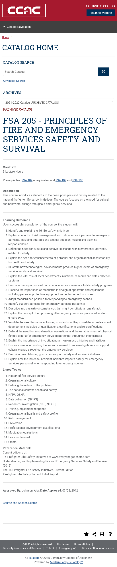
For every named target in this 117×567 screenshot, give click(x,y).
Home (5, 37)
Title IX (50, 548)
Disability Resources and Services (22, 548)
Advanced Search (14, 81)
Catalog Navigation (19, 27)
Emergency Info (68, 548)
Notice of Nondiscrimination (98, 548)
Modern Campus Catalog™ (66, 562)
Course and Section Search (20, 503)
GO (103, 71)
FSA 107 (61, 180)
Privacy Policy (82, 544)
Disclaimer (63, 544)
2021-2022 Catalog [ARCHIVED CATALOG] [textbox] (32, 102)
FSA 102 (27, 180)
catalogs (34, 558)
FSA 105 (77, 180)
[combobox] (58, 102)
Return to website (100, 13)
